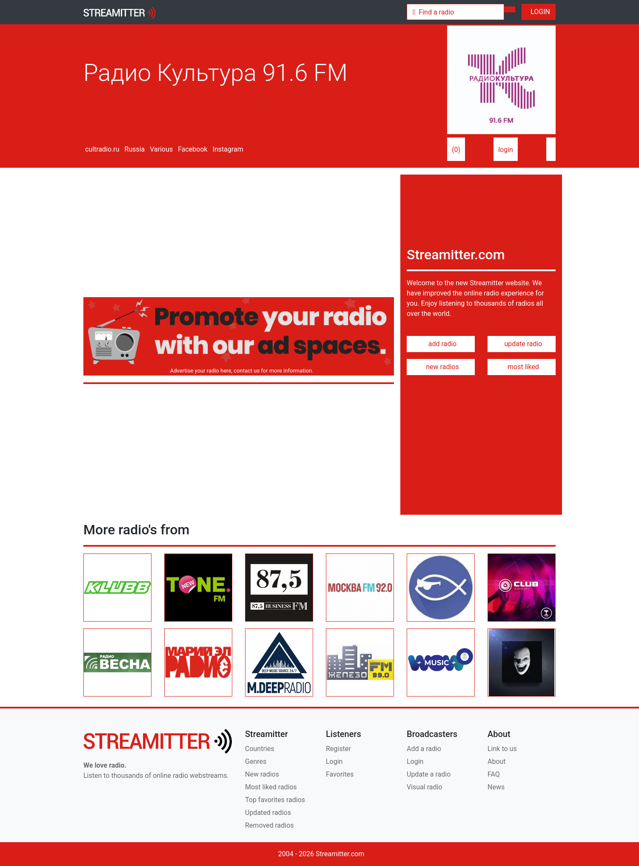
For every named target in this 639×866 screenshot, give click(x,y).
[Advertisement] (238, 234)
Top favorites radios (275, 800)
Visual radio (424, 787)
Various (160, 149)
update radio (521, 344)
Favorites (340, 774)
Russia (134, 149)
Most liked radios (271, 787)
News (496, 787)
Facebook (191, 149)
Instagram (227, 149)
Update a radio (429, 774)
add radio (441, 344)
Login (334, 761)
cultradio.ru (101, 149)
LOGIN (538, 12)
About (497, 761)
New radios (262, 774)
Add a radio (424, 749)
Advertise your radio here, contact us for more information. (240, 370)
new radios (440, 367)
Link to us (502, 749)
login (505, 150)
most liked (521, 367)
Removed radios (269, 825)
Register (338, 749)
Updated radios (268, 813)
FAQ (494, 774)
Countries (259, 749)
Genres (255, 761)
